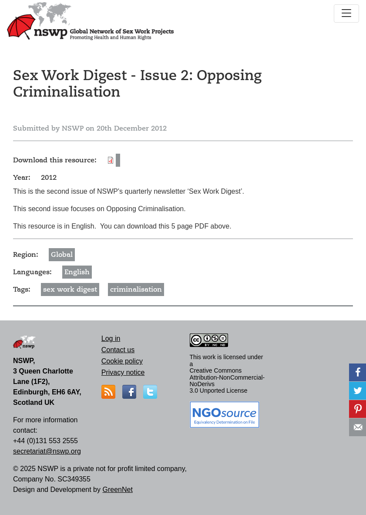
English (77, 272)
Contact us (117, 349)
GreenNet (117, 489)
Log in (111, 338)
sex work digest (70, 289)
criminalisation (136, 289)
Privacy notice (123, 372)
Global (62, 254)
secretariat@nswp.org (47, 451)
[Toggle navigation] (346, 13)
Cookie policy (122, 361)
